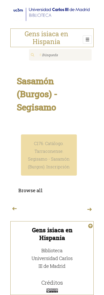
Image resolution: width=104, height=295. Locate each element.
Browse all (30, 190)
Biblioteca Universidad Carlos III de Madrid (52, 258)
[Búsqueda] (60, 55)
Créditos (52, 282)
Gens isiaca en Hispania (46, 38)
